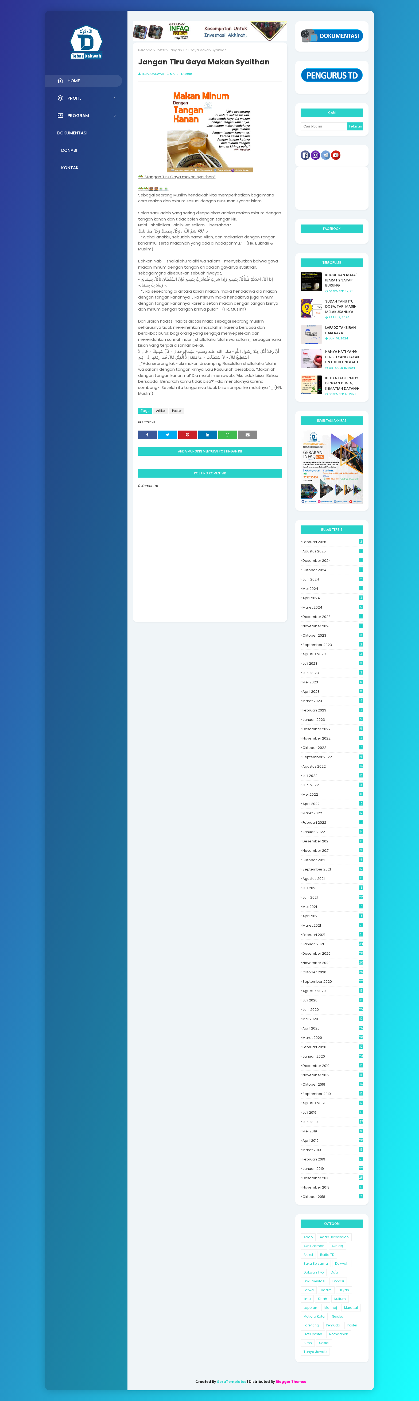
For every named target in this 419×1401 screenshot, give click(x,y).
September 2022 (332, 757)
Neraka (337, 1316)
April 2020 (332, 1028)
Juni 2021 (332, 897)
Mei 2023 (332, 682)
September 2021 (332, 869)
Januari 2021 (332, 944)
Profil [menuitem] (69, 98)
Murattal (351, 1307)
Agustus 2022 (332, 766)
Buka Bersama (316, 1263)
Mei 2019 (332, 1131)
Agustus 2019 (332, 1103)
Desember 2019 (332, 1065)
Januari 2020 (332, 1056)
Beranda (145, 50)
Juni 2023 (332, 672)
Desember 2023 (332, 616)
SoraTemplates (231, 1381)
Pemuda (333, 1325)
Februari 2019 (332, 1159)
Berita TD (327, 1254)
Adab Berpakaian (334, 1237)
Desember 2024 (332, 560)
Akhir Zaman (314, 1246)
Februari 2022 (332, 822)
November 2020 (332, 962)
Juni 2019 (332, 1121)
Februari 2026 (332, 541)
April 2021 (332, 916)
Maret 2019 (332, 1149)
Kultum (340, 1298)
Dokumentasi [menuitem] (72, 133)
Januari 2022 (332, 831)
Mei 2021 (332, 906)
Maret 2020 (332, 1037)
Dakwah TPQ (314, 1272)
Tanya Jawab (315, 1351)
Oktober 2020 (332, 972)
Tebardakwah (152, 74)
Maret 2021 (332, 925)
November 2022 (332, 738)
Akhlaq (337, 1246)
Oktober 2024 (332, 569)
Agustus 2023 (332, 654)
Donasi (338, 1281)
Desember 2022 (332, 729)
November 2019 (332, 1075)
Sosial (324, 1343)
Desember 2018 (332, 1178)
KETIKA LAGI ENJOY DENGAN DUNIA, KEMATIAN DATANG (342, 383)
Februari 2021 (332, 934)
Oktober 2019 (332, 1084)
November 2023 (332, 626)
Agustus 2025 (332, 551)
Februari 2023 (332, 710)
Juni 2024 (332, 579)
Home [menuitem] (68, 81)
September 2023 (332, 644)
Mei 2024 (332, 588)
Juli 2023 (332, 663)
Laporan (310, 1307)
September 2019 (332, 1093)
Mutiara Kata (314, 1316)
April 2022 (332, 803)
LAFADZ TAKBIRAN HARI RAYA (340, 330)
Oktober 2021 (332, 859)
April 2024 (332, 598)
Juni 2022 (332, 785)
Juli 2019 (332, 1112)
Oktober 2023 (332, 635)
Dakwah (341, 1263)
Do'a (334, 1272)
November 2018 (332, 1187)
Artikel (160, 410)
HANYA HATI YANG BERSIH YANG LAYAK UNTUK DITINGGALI (342, 357)
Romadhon (338, 1334)
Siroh (308, 1343)
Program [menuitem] (73, 115)
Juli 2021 (332, 888)
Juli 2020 (332, 1000)
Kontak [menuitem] (70, 168)
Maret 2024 (332, 607)
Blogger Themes (291, 1381)
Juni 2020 (332, 1009)
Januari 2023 (332, 719)
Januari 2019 (332, 1168)
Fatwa (309, 1290)
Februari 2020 (332, 1047)
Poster (160, 50)
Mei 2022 (332, 794)
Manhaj (330, 1307)
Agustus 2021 (332, 878)
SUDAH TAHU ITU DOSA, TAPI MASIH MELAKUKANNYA (340, 306)
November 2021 (332, 850)
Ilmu (307, 1298)
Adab (308, 1237)
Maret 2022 (332, 813)
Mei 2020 (332, 1018)
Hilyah (344, 1290)
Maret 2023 (332, 700)
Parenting (311, 1325)
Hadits (326, 1290)
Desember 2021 (332, 841)
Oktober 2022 (332, 747)
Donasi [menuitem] (69, 150)
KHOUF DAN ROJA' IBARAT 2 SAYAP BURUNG (340, 280)
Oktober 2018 (332, 1196)
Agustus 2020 (332, 990)
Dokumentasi (314, 1281)
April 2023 (332, 691)
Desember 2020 (332, 953)
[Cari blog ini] (324, 126)
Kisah (322, 1298)
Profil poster (313, 1334)
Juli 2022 (332, 775)
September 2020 (332, 981)
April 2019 (332, 1140)
